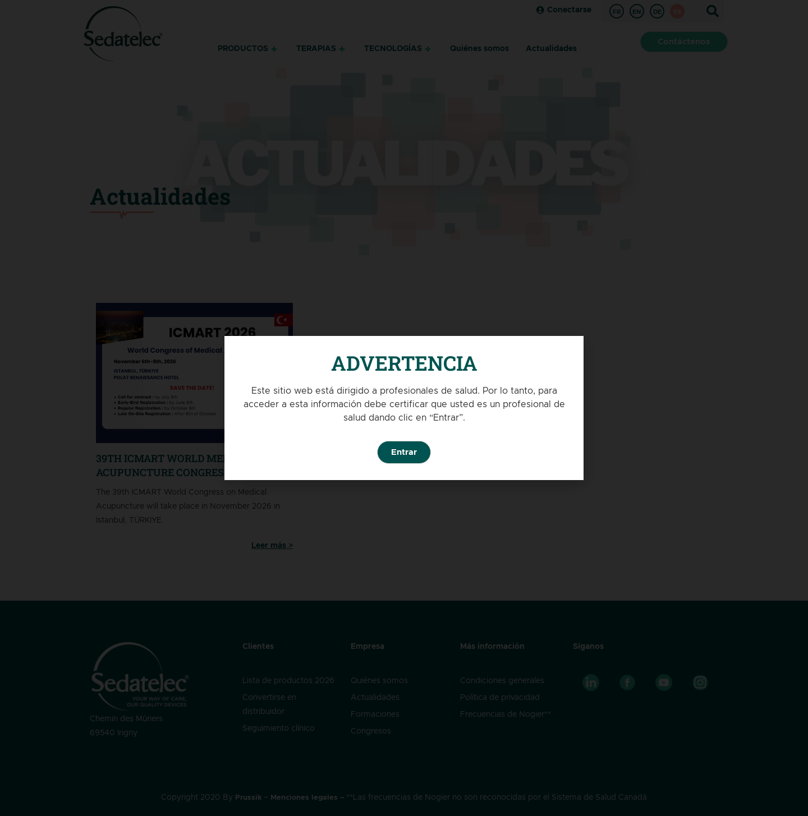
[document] (404, 408)
